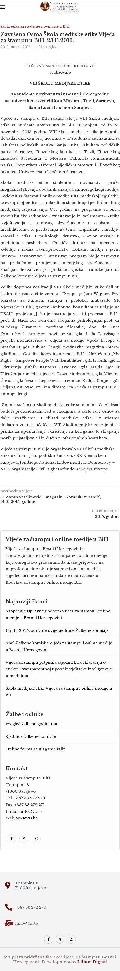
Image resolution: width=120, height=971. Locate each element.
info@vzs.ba (32, 811)
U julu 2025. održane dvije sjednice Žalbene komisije (57, 630)
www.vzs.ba (27, 818)
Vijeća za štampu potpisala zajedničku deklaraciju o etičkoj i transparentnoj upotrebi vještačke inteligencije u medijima (59, 669)
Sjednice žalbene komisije (31, 736)
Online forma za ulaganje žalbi (35, 749)
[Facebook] (12, 838)
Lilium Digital (92, 961)
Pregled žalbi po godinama (31, 724)
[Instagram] (36, 838)
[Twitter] (24, 838)
